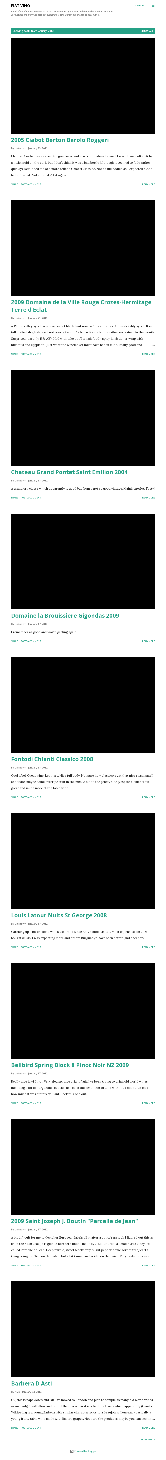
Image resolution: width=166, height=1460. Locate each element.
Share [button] (14, 184)
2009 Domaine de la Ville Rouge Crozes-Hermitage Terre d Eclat (81, 305)
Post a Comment (31, 184)
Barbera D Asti (31, 1383)
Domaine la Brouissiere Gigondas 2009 (65, 615)
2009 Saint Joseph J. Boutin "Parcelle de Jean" (74, 1221)
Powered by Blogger (83, 1451)
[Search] (139, 5)
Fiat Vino (20, 5)
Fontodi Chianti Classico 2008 (52, 759)
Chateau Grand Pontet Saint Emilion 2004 (69, 472)
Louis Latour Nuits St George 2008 (59, 915)
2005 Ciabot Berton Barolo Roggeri (60, 140)
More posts (148, 1439)
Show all (147, 31)
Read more (148, 184)
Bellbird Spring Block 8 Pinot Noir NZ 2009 (70, 1065)
